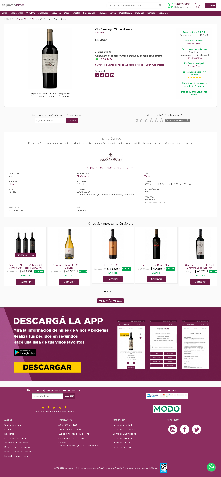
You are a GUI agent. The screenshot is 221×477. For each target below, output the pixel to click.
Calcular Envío (194, 66)
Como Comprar (12, 425)
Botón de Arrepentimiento (18, 451)
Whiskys (30, 13)
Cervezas (56, 13)
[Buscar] (160, 5)
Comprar (25, 281)
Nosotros (9, 433)
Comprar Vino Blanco (124, 429)
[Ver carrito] (197, 5)
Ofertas (76, 13)
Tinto (147, 176)
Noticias (151, 13)
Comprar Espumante (124, 438)
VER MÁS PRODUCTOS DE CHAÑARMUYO (110, 168)
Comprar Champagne (124, 433)
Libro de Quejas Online (16, 456)
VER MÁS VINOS (110, 301)
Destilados (43, 13)
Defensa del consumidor (17, 447)
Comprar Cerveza (122, 447)
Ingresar (210, 5)
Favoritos (99, 32)
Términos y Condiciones (16, 442)
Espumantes (16, 13)
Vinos (4, 13)
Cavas (113, 13)
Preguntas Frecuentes (16, 438)
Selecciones (89, 13)
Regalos (102, 13)
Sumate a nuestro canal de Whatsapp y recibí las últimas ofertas (129, 64)
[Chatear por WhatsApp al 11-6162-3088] (179, 5)
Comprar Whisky (121, 442)
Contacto (163, 13)
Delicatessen (125, 13)
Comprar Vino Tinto (123, 425)
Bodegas (139, 13)
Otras (66, 13)
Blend (12, 184)
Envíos (7, 429)
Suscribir (71, 120)
